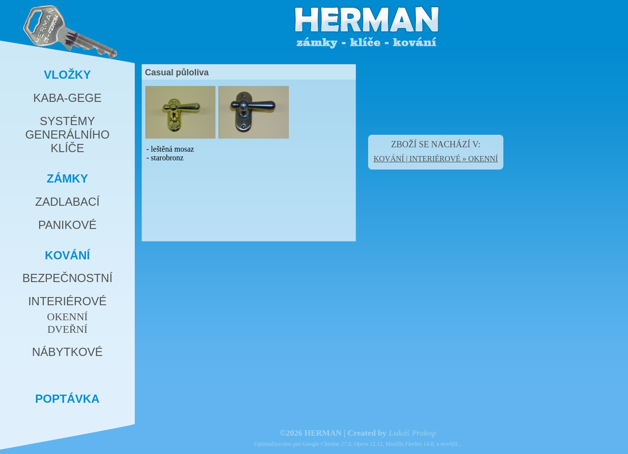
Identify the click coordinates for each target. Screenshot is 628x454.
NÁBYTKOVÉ (67, 351)
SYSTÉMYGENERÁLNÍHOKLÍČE (67, 134)
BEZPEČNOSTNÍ (67, 277)
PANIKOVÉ (67, 224)
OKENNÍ (67, 317)
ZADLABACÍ (67, 201)
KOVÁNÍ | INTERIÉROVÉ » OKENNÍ (435, 159)
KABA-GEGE (67, 97)
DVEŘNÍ (67, 329)
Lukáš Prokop (412, 433)
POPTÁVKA (67, 398)
